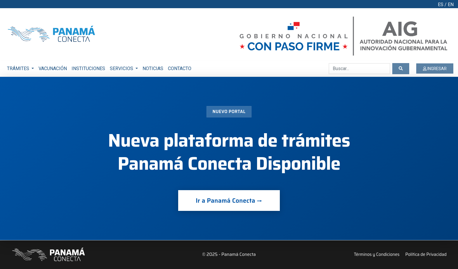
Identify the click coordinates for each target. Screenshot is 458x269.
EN (451, 4)
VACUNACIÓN (53, 68)
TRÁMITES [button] (18, 68)
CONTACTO (179, 68)
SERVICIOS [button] (122, 68)
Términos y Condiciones (376, 254)
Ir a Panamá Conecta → (229, 200)
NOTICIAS (153, 68)
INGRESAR (435, 68)
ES (440, 4)
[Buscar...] (359, 68)
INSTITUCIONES (88, 68)
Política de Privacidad (426, 254)
